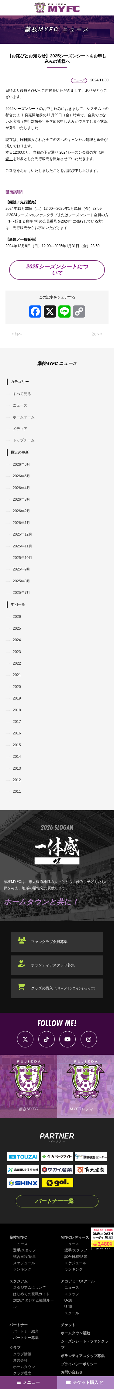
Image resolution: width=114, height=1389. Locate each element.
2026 (17, 616)
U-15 (68, 1307)
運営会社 (20, 1360)
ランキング (22, 1269)
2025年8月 (21, 581)
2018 (17, 710)
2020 (17, 687)
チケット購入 (85, 1382)
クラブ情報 (22, 1354)
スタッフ (71, 1294)
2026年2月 (21, 511)
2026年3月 (21, 499)
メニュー (31, 1382)
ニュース (20, 405)
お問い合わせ (72, 1372)
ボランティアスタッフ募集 (53, 965)
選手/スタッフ (24, 1250)
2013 (17, 768)
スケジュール (24, 1263)
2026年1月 (21, 523)
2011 (17, 791)
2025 (17, 628)
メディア (20, 429)
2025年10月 (22, 558)
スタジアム (18, 1281)
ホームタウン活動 (75, 1333)
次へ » (97, 334)
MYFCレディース (75, 1237)
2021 (17, 675)
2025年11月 (22, 546)
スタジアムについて (29, 1287)
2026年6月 (21, 464)
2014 (17, 756)
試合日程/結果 (24, 1257)
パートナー (18, 1325)
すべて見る (22, 394)
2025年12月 (22, 534)
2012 (17, 780)
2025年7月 (21, 593)
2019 (17, 698)
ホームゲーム (24, 417)
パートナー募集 (26, 1338)
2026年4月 (21, 488)
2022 (17, 663)
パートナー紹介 (26, 1331)
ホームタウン (24, 1367)
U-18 (68, 1300)
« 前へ (17, 334)
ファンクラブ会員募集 (49, 942)
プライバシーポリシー (79, 1364)
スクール (71, 1313)
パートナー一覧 (54, 1201)
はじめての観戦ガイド (31, 1294)
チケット (68, 1325)
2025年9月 (21, 569)
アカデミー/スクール (78, 1281)
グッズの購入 (64, 988)
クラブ (14, 1348)
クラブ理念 (22, 1373)
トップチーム (24, 440)
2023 (17, 652)
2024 (17, 640)
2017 (17, 722)
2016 (17, 733)
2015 (17, 745)
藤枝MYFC (18, 1237)
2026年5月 (21, 476)
